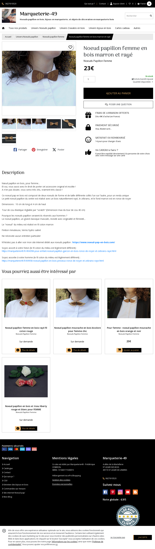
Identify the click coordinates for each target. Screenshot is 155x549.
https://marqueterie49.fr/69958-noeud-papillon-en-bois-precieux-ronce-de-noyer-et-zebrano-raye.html (53, 260)
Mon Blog (7, 496)
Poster (58, 150)
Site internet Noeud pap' (13, 492)
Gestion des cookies (61, 480)
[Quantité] (89, 79)
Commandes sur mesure (13, 488)
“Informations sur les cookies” (64, 541)
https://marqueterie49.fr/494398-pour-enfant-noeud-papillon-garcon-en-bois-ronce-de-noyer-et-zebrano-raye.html (59, 251)
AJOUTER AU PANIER (118, 93)
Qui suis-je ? (8, 476)
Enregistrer (40, 150)
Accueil (8, 36)
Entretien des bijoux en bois (15, 484)
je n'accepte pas (118, 537)
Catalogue (7, 468)
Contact (102, 3)
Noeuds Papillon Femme (98, 61)
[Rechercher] (151, 16)
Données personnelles (62, 484)
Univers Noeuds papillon (27, 36)
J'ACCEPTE (142, 537)
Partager (20, 150)
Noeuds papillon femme (53, 36)
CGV (4, 480)
